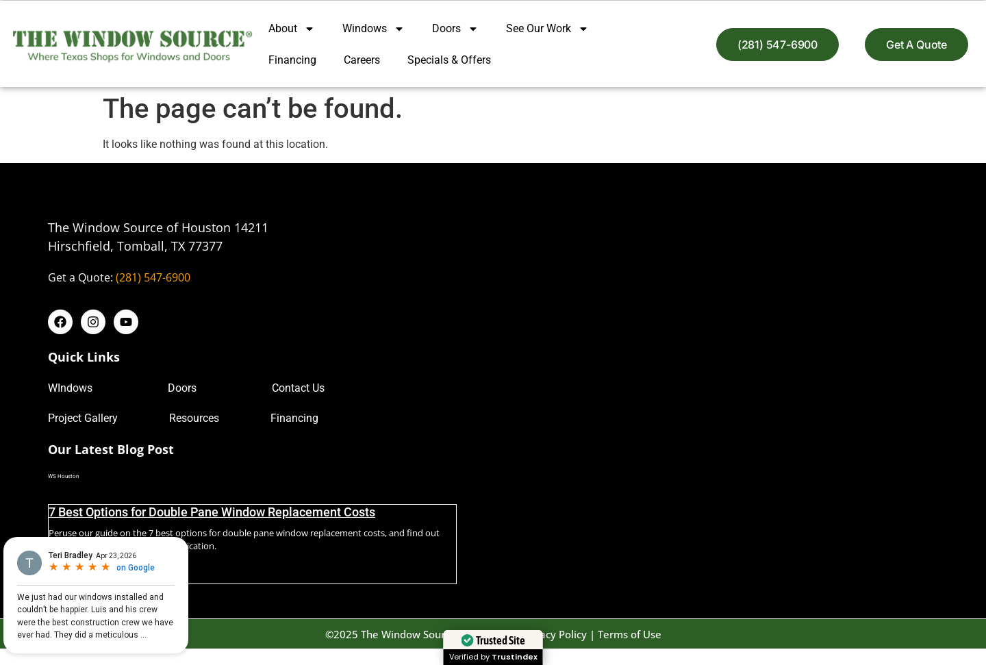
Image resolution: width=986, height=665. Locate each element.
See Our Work (547, 28)
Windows (373, 28)
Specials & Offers (449, 59)
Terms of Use (629, 634)
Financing (292, 59)
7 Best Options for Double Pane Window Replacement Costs (212, 512)
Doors (455, 28)
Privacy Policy (554, 634)
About (291, 28)
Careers (362, 59)
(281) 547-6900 (153, 277)
